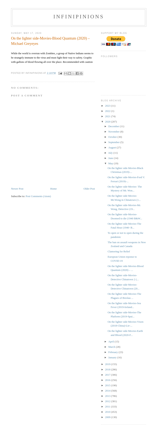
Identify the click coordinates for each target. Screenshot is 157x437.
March (112, 346)
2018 (108, 369)
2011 (108, 406)
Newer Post (17, 188)
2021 (108, 116)
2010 (108, 411)
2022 (108, 111)
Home (53, 188)
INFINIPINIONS (78, 17)
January (112, 357)
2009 (108, 417)
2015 (108, 385)
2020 (108, 121)
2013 (108, 395)
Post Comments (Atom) (38, 196)
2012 (108, 401)
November (114, 131)
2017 (108, 374)
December (114, 126)
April (111, 341)
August (112, 147)
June (111, 158)
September (114, 142)
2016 (108, 380)
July (110, 152)
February (113, 352)
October (113, 136)
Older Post (89, 188)
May (111, 163)
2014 (108, 390)
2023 (108, 105)
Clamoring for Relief (119, 251)
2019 (108, 364)
